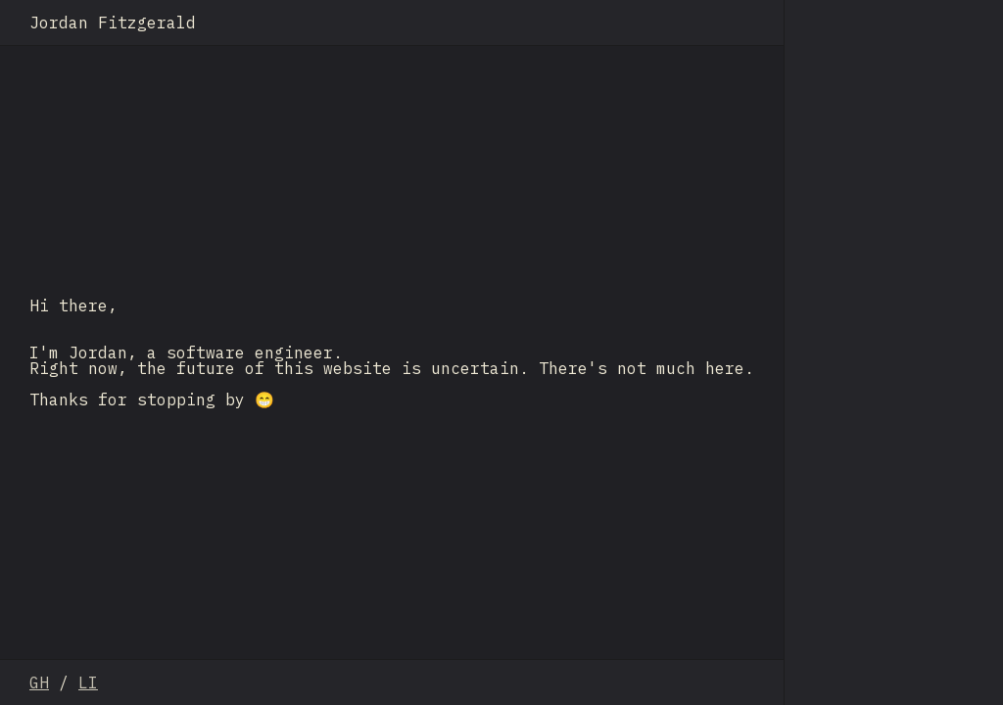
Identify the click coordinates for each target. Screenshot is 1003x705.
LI (88, 682)
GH (39, 682)
